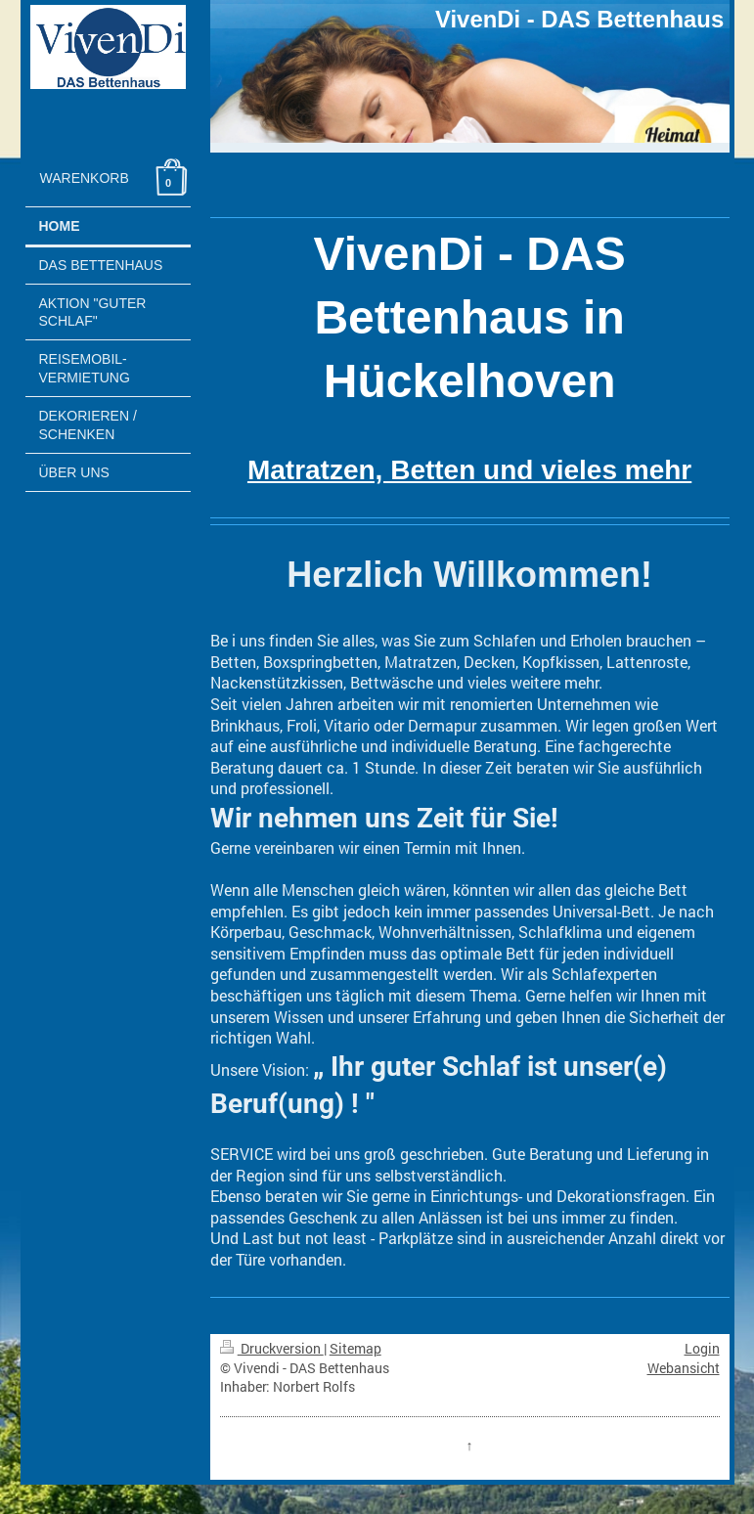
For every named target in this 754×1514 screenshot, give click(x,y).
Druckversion (272, 1348)
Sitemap (355, 1348)
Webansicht (683, 1367)
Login (702, 1348)
